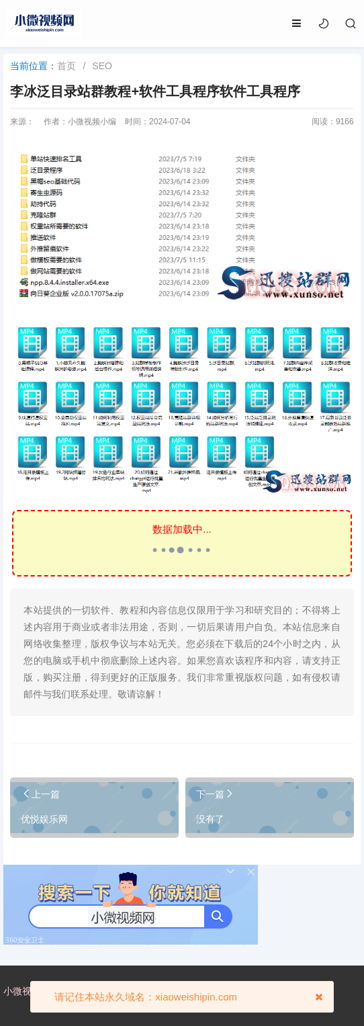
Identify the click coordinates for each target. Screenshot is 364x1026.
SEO (102, 65)
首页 (66, 65)
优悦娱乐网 (44, 819)
